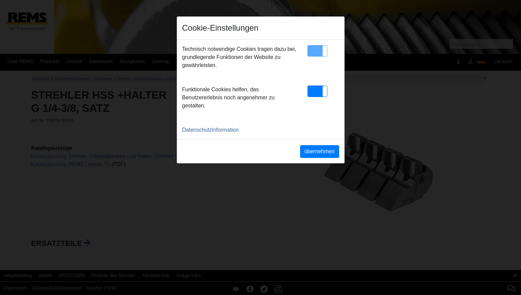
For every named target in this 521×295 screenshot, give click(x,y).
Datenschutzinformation (210, 130)
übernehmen (319, 151)
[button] (317, 51)
